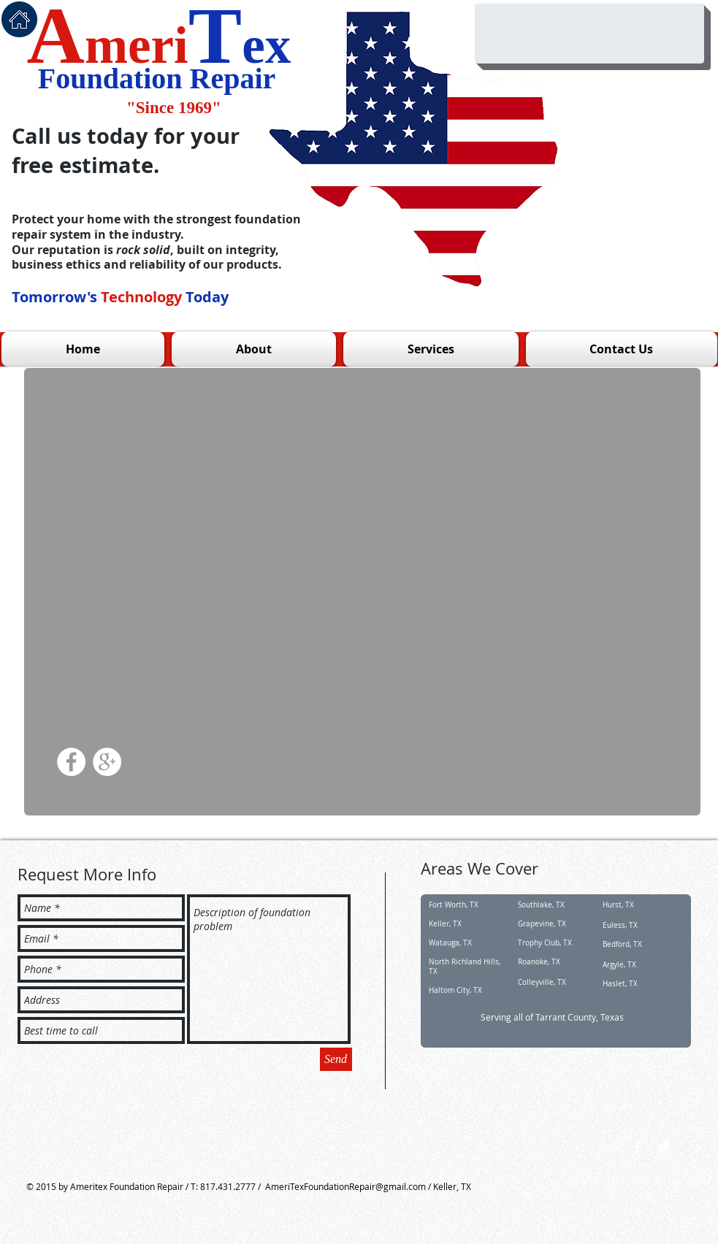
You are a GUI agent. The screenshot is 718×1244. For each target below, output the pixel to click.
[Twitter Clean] (663, 1147)
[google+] (689, 1147)
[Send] (336, 1059)
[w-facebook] (638, 1147)
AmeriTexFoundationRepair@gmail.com (345, 1186)
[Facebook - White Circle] (71, 762)
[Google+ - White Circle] (107, 762)
